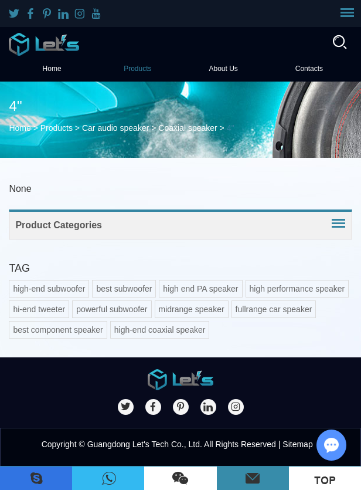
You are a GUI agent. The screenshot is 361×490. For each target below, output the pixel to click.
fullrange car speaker (274, 309)
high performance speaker (297, 288)
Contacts (309, 69)
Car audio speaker (115, 128)
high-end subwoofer (49, 288)
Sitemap (297, 444)
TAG (19, 268)
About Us (223, 69)
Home (52, 69)
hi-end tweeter (39, 309)
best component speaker (58, 329)
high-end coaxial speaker (160, 329)
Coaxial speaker (187, 128)
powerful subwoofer (111, 309)
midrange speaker (191, 309)
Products (137, 69)
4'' (230, 128)
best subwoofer (124, 288)
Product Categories (58, 225)
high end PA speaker (200, 288)
